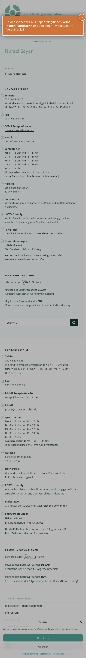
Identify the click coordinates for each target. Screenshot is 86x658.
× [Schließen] (82, 17)
